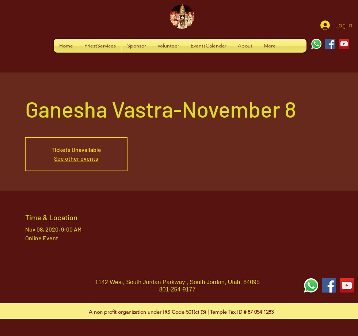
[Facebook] (330, 44)
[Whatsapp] (316, 44)
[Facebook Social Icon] (329, 285)
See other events (76, 158)
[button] (100, 46)
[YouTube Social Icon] (347, 285)
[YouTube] (344, 44)
